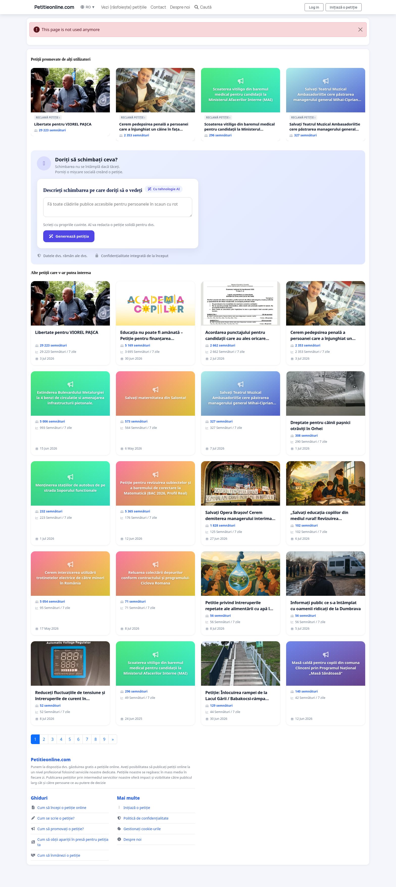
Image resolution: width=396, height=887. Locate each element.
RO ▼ (87, 7)
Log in (314, 7)
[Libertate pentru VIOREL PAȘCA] (70, 102)
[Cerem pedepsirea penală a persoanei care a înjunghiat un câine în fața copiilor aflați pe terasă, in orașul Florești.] (155, 104)
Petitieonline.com (54, 7)
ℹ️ (59, 117)
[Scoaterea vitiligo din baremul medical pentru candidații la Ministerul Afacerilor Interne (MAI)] (240, 104)
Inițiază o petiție (344, 7)
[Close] (360, 29)
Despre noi (180, 7)
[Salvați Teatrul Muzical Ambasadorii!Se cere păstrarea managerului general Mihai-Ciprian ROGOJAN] (325, 104)
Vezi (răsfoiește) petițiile (124, 7)
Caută (202, 7)
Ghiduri (39, 798)
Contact (158, 7)
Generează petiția (69, 236)
